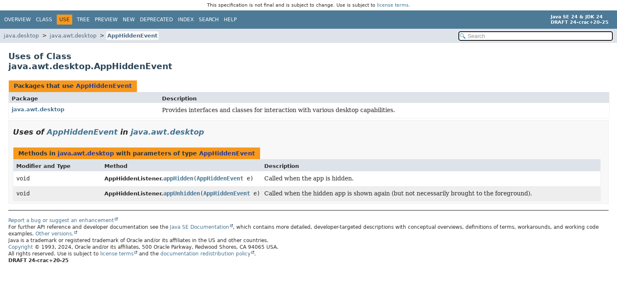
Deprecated (156, 19)
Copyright (20, 247)
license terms (393, 5)
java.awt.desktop (73, 35)
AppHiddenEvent (132, 35)
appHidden (178, 178)
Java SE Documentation (199, 227)
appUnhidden (181, 193)
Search (209, 19)
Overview (17, 19)
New (129, 19)
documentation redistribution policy (205, 254)
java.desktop (21, 35)
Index (186, 19)
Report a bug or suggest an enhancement (61, 220)
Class (44, 19)
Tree (83, 19)
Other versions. (54, 234)
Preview (106, 19)
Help (230, 19)
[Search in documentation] (535, 36)
